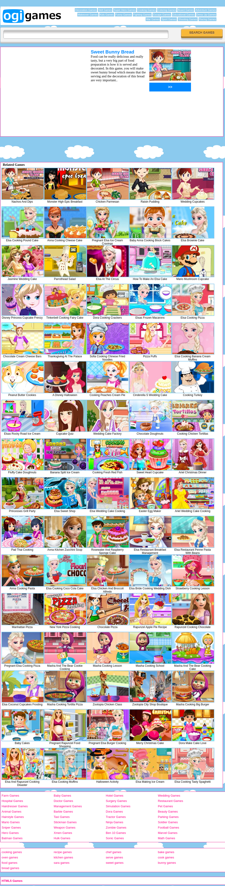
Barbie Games (63, 811)
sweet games (115, 862)
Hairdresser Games (15, 806)
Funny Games (123, 14)
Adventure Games (205, 10)
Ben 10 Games (116, 833)
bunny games (167, 862)
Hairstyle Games (13, 817)
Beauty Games (168, 811)
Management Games (68, 806)
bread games (10, 868)
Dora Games (114, 811)
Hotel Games (114, 795)
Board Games (186, 10)
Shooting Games (187, 19)
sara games (61, 862)
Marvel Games (168, 833)
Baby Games (62, 795)
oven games (10, 857)
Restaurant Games (170, 801)
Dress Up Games (206, 14)
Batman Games (12, 838)
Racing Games (207, 19)
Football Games (168, 827)
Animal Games (11, 811)
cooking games (12, 852)
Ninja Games (114, 822)
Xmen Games (63, 833)
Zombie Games (116, 827)
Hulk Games (62, 838)
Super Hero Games (125, 10)
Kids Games (107, 14)
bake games (166, 852)
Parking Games (168, 817)
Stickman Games (65, 822)
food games (9, 862)
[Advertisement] (43, 92)
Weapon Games (64, 827)
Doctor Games (63, 801)
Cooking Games (147, 10)
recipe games (63, 852)
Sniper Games (11, 827)
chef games (113, 852)
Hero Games (10, 833)
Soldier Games (168, 822)
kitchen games (63, 857)
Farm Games (10, 795)
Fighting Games (142, 14)
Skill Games (105, 10)
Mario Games (11, 822)
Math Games (166, 838)
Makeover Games (88, 14)
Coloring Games (167, 10)
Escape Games (161, 14)
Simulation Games (118, 806)
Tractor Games (116, 817)
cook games (166, 857)
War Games (152, 19)
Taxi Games (62, 817)
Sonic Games (115, 838)
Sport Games (168, 19)
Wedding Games (169, 795)
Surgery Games (116, 801)
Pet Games (165, 806)
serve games (114, 857)
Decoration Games (86, 10)
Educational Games (183, 14)
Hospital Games (12, 801)
